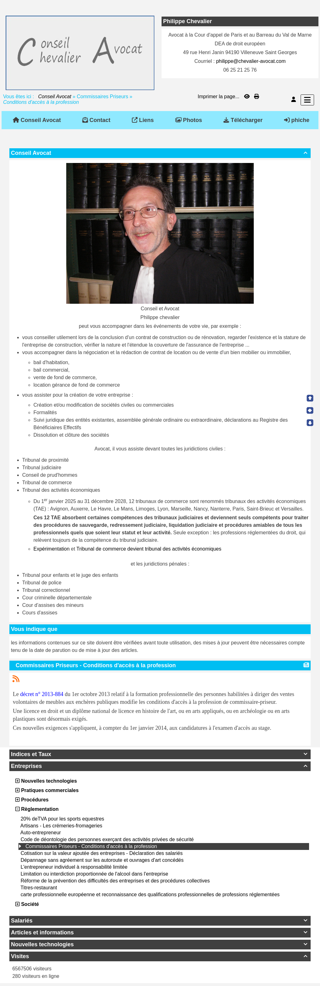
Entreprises (160, 766)
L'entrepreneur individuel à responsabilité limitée (74, 867)
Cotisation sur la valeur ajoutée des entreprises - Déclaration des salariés (101, 853)
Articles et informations (160, 932)
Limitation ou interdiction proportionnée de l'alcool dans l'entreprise (94, 874)
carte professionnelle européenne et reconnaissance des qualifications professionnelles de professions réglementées (150, 894)
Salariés (160, 920)
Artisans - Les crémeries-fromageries (61, 825)
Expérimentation (51, 548)
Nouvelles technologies (160, 944)
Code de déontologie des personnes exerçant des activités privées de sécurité (107, 839)
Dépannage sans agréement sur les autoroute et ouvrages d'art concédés (102, 860)
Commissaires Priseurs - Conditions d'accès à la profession (91, 846)
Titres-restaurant (39, 887)
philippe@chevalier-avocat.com (251, 61)
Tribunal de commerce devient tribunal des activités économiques (149, 548)
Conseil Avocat (55, 96)
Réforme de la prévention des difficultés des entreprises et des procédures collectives (115, 880)
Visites (160, 956)
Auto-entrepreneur (40, 832)
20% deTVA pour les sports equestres (62, 818)
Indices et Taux (160, 754)
